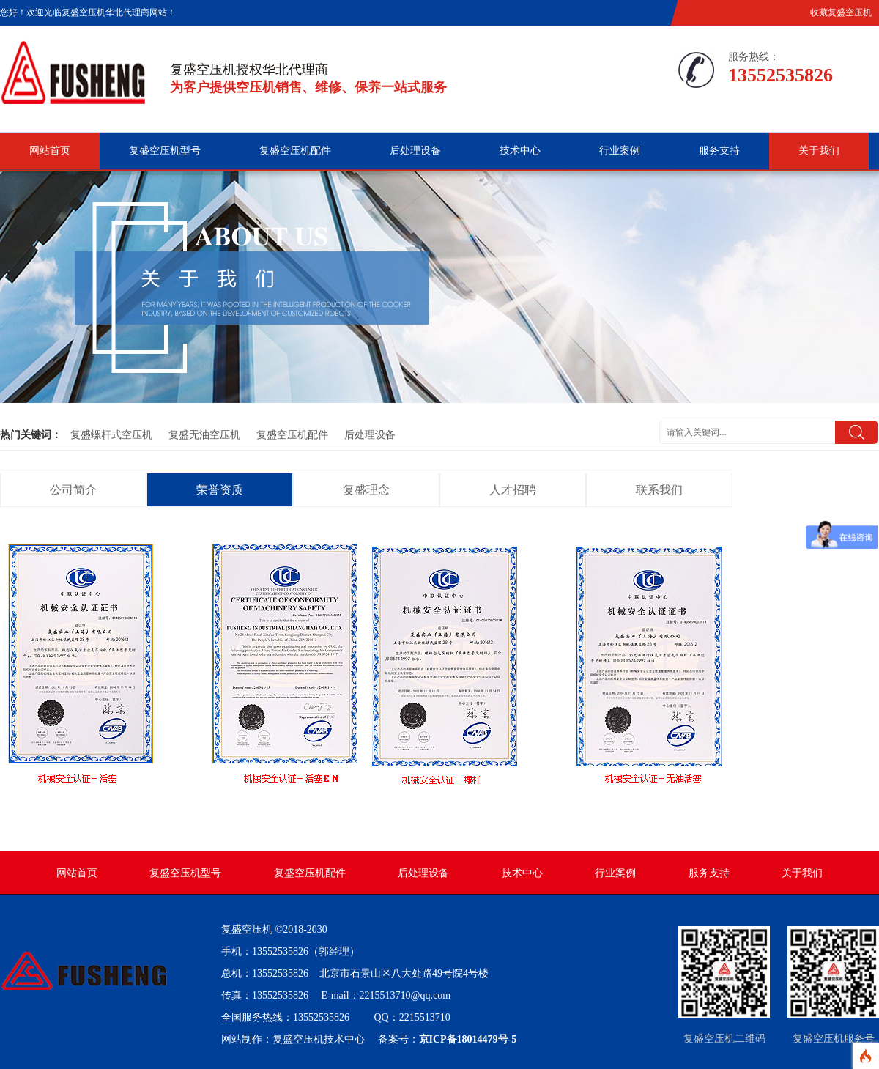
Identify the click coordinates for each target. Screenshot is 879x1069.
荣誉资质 (219, 490)
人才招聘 (512, 490)
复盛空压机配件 (295, 150)
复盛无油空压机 (204, 434)
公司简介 (73, 490)
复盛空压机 (246, 929)
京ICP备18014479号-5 (468, 1039)
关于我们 (818, 150)
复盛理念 (366, 490)
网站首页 (49, 150)
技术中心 (520, 150)
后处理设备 (415, 150)
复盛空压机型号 (165, 150)
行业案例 (619, 150)
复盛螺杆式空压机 (111, 434)
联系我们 (659, 490)
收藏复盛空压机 (841, 12)
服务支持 (719, 150)
